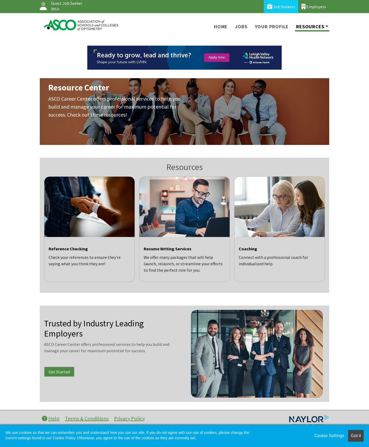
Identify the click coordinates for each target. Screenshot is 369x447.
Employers (313, 6)
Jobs (241, 26)
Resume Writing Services (167, 248)
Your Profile (272, 26)
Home (220, 26)
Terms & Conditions (87, 418)
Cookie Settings (329, 435)
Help (51, 418)
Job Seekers (281, 6)
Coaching (248, 248)
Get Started (59, 371)
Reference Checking (68, 248)
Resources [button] (310, 26)
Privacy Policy (129, 418)
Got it (356, 435)
